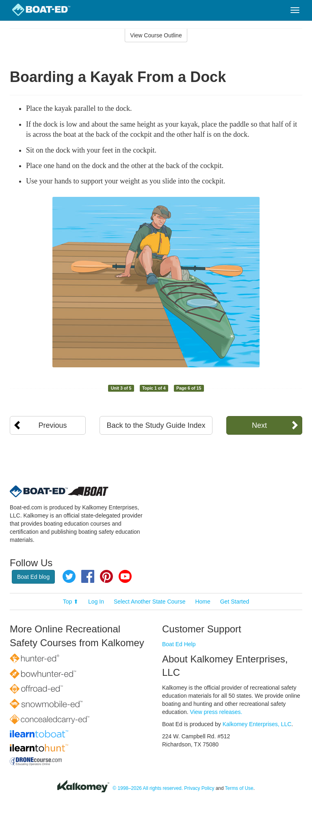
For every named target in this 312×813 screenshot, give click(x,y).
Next (259, 425)
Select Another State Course (150, 601)
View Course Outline (156, 35)
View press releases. (216, 712)
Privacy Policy (199, 788)
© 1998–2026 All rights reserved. (148, 788)
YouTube (125, 576)
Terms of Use (239, 788)
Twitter (69, 576)
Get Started (234, 601)
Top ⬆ (70, 601)
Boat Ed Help (179, 644)
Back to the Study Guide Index (155, 425)
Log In (96, 601)
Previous (53, 425)
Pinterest (106, 576)
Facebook (87, 576)
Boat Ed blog (33, 577)
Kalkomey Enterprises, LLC (257, 724)
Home (202, 601)
